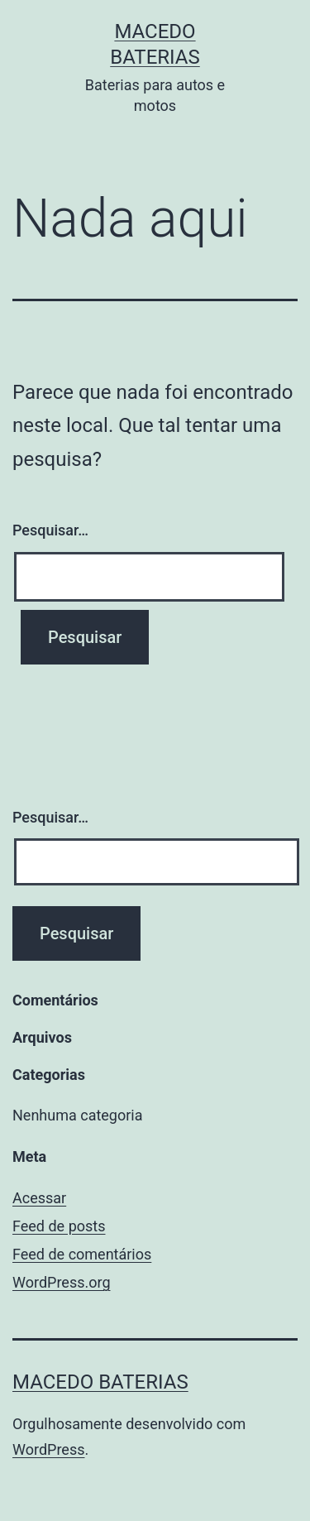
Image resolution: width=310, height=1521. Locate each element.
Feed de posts (58, 1226)
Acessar (39, 1198)
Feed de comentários (81, 1254)
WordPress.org (61, 1282)
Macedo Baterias (100, 1382)
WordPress (48, 1449)
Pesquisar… (50, 530)
